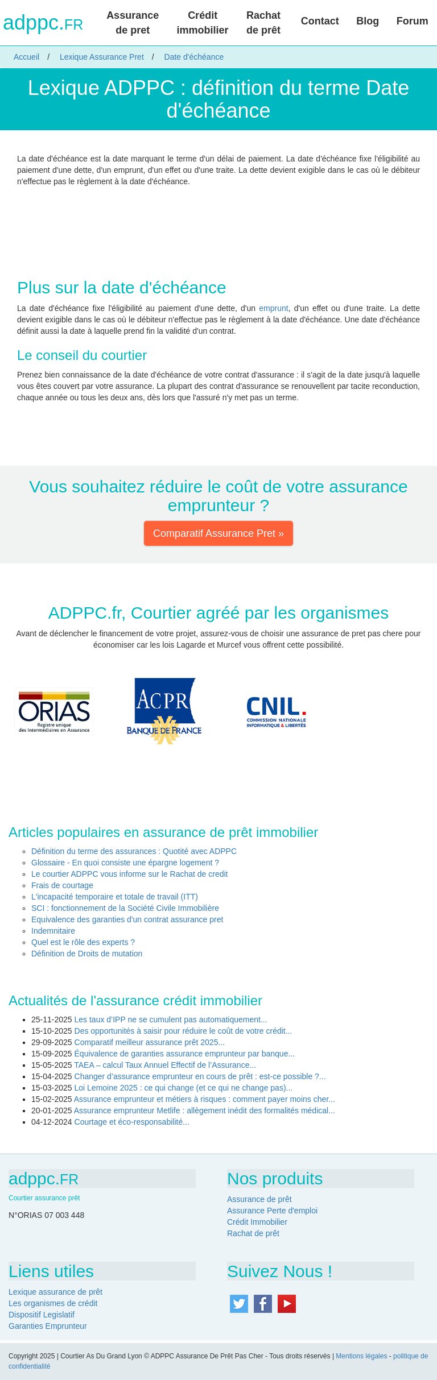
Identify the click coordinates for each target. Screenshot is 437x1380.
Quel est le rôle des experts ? (83, 942)
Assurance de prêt (259, 1199)
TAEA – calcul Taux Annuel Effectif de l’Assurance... (165, 1065)
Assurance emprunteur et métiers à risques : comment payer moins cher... (204, 1099)
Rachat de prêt (263, 23)
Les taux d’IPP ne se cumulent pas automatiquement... (171, 1019)
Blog (367, 21)
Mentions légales (361, 1356)
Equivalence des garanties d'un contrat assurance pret (127, 919)
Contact (320, 21)
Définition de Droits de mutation (86, 953)
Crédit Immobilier (257, 1221)
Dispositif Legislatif (42, 1314)
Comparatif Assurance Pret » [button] (218, 533)
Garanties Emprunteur (48, 1326)
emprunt (273, 308)
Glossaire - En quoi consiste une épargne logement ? (125, 862)
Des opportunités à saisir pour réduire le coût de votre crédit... (183, 1030)
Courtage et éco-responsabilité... (132, 1121)
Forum (412, 21)
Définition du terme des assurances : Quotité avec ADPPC (134, 851)
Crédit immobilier (203, 23)
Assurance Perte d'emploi (272, 1210)
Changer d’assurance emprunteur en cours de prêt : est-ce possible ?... (200, 1076)
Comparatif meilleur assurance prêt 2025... (150, 1042)
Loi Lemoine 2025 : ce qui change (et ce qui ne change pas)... (184, 1087)
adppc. (43, 22)
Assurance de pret (132, 23)
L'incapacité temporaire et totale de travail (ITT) (114, 896)
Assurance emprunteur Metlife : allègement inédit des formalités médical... (204, 1110)
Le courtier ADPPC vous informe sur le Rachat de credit (129, 873)
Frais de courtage (62, 885)
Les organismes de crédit (53, 1303)
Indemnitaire (53, 930)
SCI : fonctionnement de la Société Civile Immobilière (125, 908)
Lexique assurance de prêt (55, 1291)
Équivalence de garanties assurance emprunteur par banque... (185, 1053)
